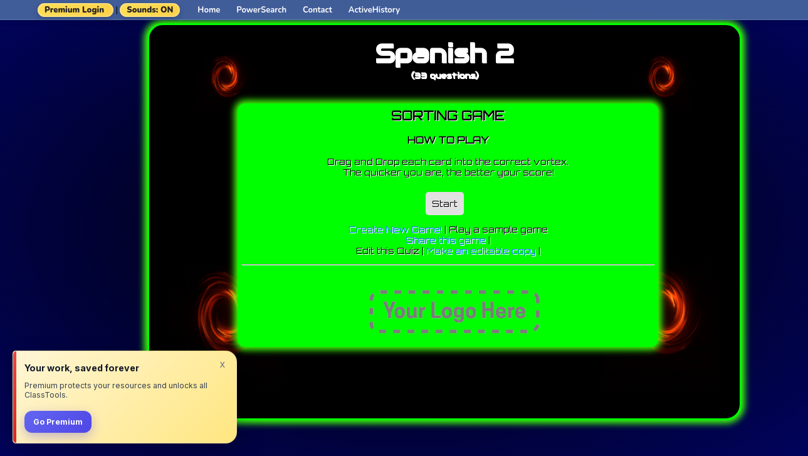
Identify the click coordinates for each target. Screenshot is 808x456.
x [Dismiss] (222, 363)
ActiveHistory (374, 10)
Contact (317, 10)
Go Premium (58, 422)
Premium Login (74, 10)
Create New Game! (395, 229)
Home (208, 10)
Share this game (446, 240)
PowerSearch (261, 10)
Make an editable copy (481, 250)
